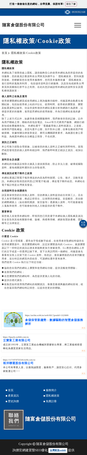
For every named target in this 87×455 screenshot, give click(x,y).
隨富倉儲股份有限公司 (23, 25)
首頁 (10, 390)
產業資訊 (13, 395)
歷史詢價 (13, 401)
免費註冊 (51, 401)
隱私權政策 (52, 395)
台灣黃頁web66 (58, 450)
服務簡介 (51, 390)
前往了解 (71, 4)
